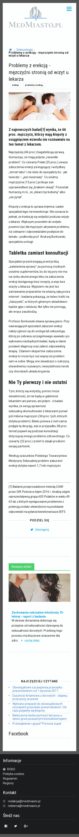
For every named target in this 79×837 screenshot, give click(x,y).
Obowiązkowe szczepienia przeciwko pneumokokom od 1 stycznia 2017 (37, 689)
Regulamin (10, 778)
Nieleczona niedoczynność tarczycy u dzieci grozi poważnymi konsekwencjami (39, 717)
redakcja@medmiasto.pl (24, 801)
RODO (9, 769)
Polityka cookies (13, 774)
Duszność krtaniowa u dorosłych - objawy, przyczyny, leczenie (40, 697)
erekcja (15, 85)
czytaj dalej (29, 640)
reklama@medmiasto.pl (24, 806)
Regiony (8, 783)
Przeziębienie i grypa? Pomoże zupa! (36, 723)
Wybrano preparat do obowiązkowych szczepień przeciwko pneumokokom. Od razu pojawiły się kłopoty (39, 707)
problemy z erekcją (34, 85)
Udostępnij (39, 529)
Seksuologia (24, 49)
